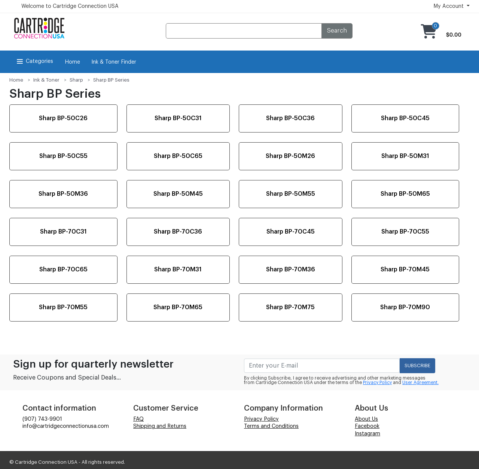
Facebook (367, 426)
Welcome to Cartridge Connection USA (70, 6)
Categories (34, 61)
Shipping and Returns (159, 426)
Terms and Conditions (271, 426)
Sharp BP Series (111, 79)
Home (72, 62)
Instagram (367, 433)
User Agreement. (420, 382)
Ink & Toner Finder (113, 62)
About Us (366, 419)
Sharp (76, 79)
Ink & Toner (46, 79)
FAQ (138, 419)
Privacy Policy (377, 382)
